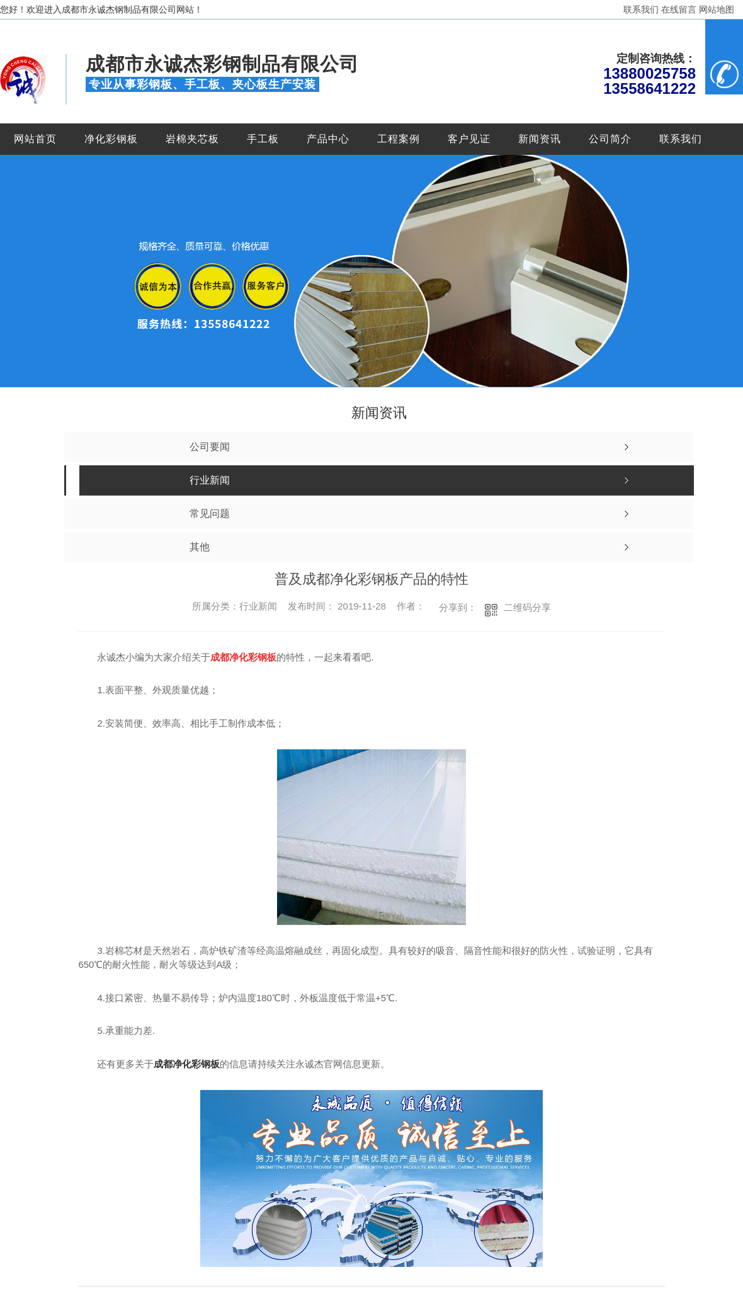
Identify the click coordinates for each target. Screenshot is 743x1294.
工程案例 (398, 138)
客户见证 (469, 138)
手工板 (263, 138)
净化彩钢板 (111, 138)
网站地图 (716, 9)
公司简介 (610, 138)
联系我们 (641, 9)
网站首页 (35, 138)
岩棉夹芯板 (192, 138)
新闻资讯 (539, 138)
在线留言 (678, 9)
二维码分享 (527, 607)
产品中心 (328, 138)
